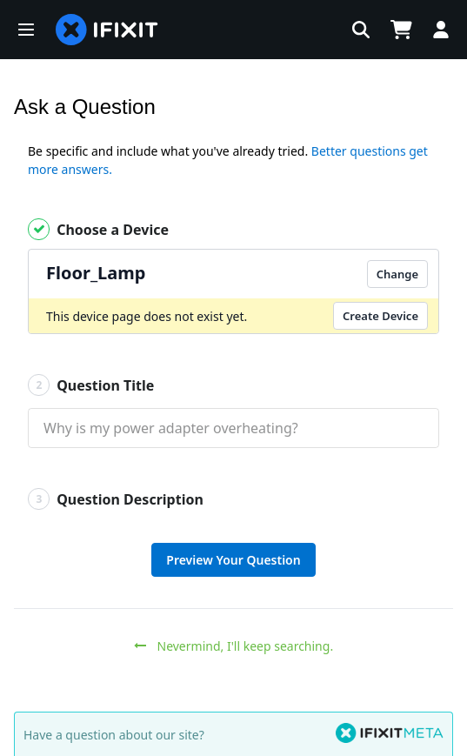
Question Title (91, 385)
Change (397, 274)
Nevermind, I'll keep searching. (233, 646)
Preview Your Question (233, 560)
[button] (26, 29)
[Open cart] (401, 29)
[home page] (107, 29)
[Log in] (441, 29)
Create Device (380, 316)
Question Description (115, 499)
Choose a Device (98, 229)
